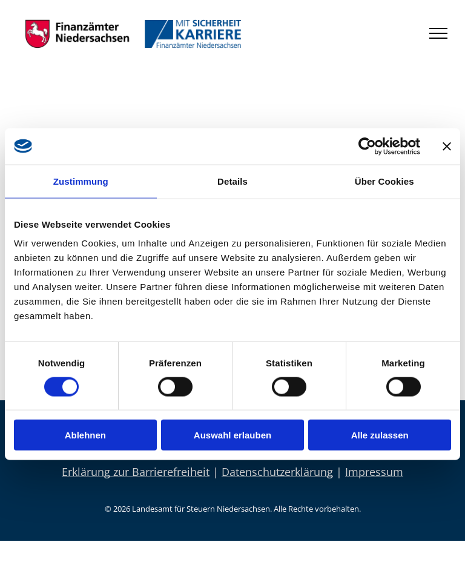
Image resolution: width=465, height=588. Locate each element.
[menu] (438, 33)
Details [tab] (232, 181)
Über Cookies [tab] (384, 181)
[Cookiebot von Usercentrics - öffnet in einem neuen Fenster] (367, 146)
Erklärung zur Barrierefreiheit (135, 471)
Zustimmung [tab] (80, 181)
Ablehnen (85, 435)
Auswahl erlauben (232, 435)
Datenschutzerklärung (277, 471)
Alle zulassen (380, 435)
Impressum (374, 471)
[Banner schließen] (447, 146)
